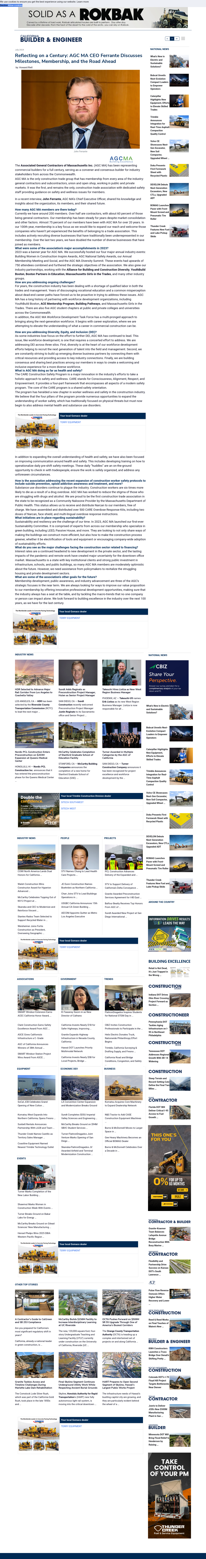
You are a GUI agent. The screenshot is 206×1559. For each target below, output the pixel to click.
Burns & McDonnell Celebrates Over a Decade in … (123, 1149)
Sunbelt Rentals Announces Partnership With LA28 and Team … (36, 1126)
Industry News (24, 654)
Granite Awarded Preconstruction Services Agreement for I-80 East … (123, 895)
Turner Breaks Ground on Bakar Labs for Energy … (34, 1216)
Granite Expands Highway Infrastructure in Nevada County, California (78, 1038)
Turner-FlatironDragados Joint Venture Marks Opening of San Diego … (77, 1137)
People (65, 838)
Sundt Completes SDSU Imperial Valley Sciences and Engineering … (79, 1116)
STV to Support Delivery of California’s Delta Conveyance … (121, 886)
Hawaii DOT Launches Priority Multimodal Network (76, 1049)
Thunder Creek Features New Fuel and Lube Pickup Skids (158, 883)
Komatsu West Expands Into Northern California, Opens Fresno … (37, 1116)
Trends (108, 979)
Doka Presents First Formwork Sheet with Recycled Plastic (157, 818)
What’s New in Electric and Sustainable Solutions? (157, 709)
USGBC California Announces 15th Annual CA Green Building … (79, 905)
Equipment (23, 1068)
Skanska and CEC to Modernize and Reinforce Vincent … (36, 909)
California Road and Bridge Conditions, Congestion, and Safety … (123, 1061)
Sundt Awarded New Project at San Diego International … (123, 915)
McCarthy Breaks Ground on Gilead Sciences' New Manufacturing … (36, 1225)
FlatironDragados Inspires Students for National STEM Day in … (123, 1014)
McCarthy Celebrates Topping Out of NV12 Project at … (37, 899)
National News (159, 49)
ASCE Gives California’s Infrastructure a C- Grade (30, 1036)
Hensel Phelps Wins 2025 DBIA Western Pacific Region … (34, 1235)
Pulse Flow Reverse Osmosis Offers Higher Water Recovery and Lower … (159, 1297)
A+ (177, 39)
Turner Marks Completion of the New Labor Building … (34, 1193)
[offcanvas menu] (183, 38)
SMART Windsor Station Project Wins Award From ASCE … (34, 1055)
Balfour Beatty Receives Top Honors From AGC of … (124, 905)
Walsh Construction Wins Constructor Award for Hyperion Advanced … (34, 888)
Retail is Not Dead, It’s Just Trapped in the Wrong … (158, 971)
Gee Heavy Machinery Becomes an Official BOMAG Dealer (123, 1139)
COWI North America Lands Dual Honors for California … (35, 873)
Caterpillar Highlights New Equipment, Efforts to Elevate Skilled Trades (160, 103)
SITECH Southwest (72, 802)
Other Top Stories (26, 1284)
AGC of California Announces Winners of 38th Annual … (33, 1046)
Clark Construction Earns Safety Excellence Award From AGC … (34, 1027)
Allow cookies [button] (15, 5)
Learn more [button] (83, 1)
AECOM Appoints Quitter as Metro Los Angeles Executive (79, 915)
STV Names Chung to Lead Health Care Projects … (79, 873)
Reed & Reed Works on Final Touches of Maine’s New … (159, 1323)
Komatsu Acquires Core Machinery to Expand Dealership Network (123, 1103)
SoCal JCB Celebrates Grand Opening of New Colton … (33, 1103)
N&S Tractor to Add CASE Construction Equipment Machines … (123, 1118)
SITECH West (68, 808)
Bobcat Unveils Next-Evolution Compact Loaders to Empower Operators (159, 82)
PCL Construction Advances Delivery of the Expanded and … (121, 873)
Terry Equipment (70, 422)
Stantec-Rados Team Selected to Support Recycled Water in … (35, 918)
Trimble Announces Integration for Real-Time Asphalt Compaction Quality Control (156, 778)
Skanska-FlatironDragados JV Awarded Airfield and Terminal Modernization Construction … (77, 1151)
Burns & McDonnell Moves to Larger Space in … (123, 1129)
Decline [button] (4, 5)
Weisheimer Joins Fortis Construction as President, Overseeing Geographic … (31, 930)
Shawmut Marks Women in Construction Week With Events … (35, 1206)
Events (21, 1158)
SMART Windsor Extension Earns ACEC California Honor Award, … (35, 1014)
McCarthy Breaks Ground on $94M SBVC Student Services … (79, 1126)
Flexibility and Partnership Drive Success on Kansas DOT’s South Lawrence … (158, 1268)
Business (109, 1068)
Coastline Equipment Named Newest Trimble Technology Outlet (36, 1145)
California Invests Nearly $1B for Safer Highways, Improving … (78, 1027)
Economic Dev (69, 1068)
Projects (110, 838)
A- (167, 39)
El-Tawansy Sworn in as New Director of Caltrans (76, 1014)
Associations (25, 979)
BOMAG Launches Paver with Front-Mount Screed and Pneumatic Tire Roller (159, 212)
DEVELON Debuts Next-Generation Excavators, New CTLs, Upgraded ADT (159, 191)
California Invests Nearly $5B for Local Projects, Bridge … (78, 1059)
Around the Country (162, 902)
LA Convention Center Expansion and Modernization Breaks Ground (79, 1103)
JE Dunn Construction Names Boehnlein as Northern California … (79, 886)
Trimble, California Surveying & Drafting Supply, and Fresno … (121, 1049)
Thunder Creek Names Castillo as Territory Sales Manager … (35, 1135)
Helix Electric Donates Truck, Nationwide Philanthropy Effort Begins (121, 1038)
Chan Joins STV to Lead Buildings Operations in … (79, 895)
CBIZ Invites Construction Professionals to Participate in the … (124, 1027)
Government (68, 979)
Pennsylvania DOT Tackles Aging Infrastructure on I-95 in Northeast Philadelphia (158, 1029)
